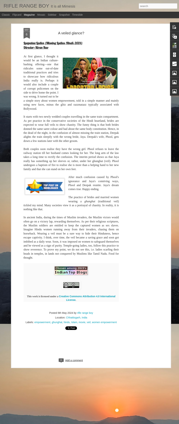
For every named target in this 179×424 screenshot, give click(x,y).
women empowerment (104, 312)
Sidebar (52, 14)
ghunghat (57, 312)
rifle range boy (85, 302)
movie (82, 312)
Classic (6, 14)
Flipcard (16, 14)
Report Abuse (114, 422)
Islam (74, 312)
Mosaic (41, 14)
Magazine (29, 14)
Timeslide (77, 14)
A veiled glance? (71, 23)
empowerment (42, 312)
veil (88, 312)
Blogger (103, 422)
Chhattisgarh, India (76, 307)
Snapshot (64, 14)
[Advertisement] (139, 75)
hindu (67, 312)
